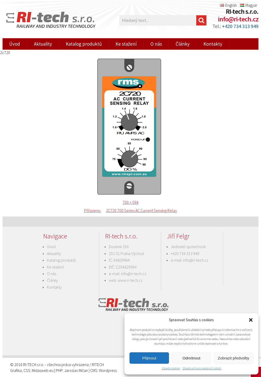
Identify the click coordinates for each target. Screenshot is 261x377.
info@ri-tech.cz (238, 19)
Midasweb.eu (43, 370)
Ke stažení (126, 44)
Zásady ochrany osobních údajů (201, 368)
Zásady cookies (171, 368)
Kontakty (212, 44)
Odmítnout (191, 358)
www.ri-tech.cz (130, 280)
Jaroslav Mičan (76, 370)
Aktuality (43, 44)
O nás (156, 44)
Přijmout (149, 358)
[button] (250, 319)
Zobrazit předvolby (233, 358)
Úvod (14, 44)
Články (183, 44)
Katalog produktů (84, 44)
